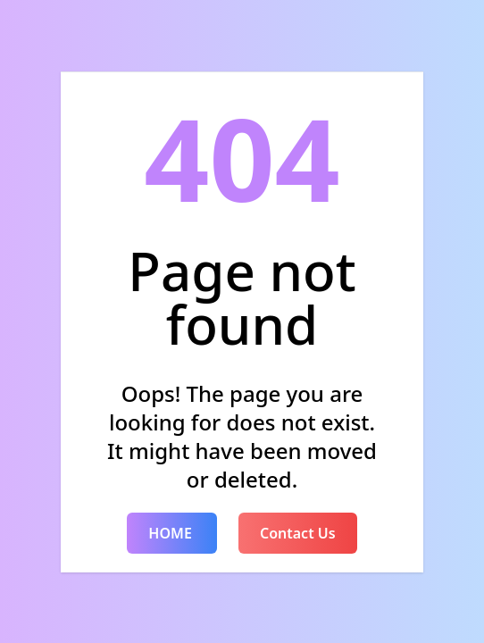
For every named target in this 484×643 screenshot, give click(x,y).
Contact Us (298, 533)
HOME (172, 533)
